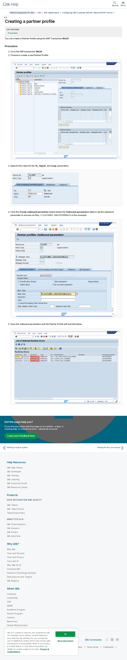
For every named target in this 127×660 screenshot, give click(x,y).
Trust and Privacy (15, 557)
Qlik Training (13, 475)
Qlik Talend (12, 505)
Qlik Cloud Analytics (16, 524)
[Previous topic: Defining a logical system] (32, 448)
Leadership (12, 597)
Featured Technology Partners (21, 573)
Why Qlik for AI (14, 565)
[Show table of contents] (5, 12)
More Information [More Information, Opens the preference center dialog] (65, 641)
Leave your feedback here (21, 435)
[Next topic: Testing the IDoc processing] (95, 448)
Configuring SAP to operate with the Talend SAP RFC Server (87, 12)
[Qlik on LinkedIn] (112, 639)
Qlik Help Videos (15, 467)
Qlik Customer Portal (17, 483)
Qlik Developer (14, 471)
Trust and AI (12, 561)
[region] (41, 642)
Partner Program (15, 613)
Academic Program (16, 609)
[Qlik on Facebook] (117, 639)
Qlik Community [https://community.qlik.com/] (93, 639)
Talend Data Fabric (16, 513)
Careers (11, 617)
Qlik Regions (13, 580)
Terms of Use (92, 647)
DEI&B (10, 605)
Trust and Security (16, 553)
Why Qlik (11, 549)
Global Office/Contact (17, 625)
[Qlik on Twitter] (107, 639)
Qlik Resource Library (17, 487)
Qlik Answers (13, 528)
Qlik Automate (13, 536)
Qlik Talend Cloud (15, 509)
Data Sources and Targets (19, 576)
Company (11, 594)
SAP (39, 12)
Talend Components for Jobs (22, 12)
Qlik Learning (13, 479)
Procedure (13, 33)
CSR (9, 601)
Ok (65, 634)
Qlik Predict (12, 532)
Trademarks (108, 647)
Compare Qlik (13, 569)
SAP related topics (51, 12)
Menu (123, 5)
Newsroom (12, 621)
